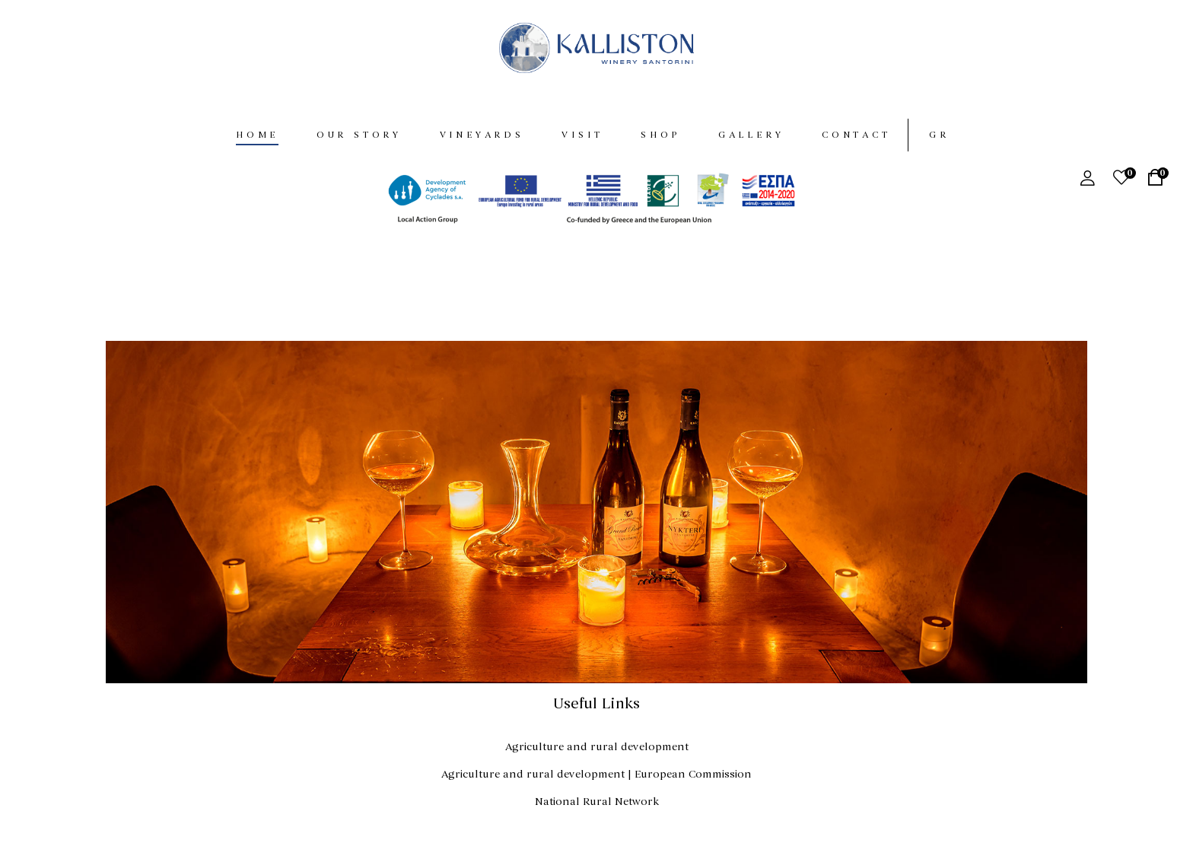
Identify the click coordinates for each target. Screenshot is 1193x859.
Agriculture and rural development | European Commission (596, 774)
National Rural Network (597, 801)
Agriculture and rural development (597, 746)
